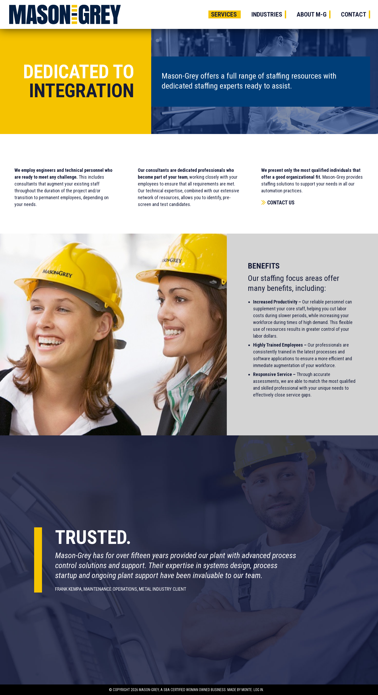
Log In (258, 690)
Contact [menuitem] (353, 14)
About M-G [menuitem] (312, 14)
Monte (247, 690)
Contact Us (281, 202)
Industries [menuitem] (266, 14)
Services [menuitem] (224, 14)
